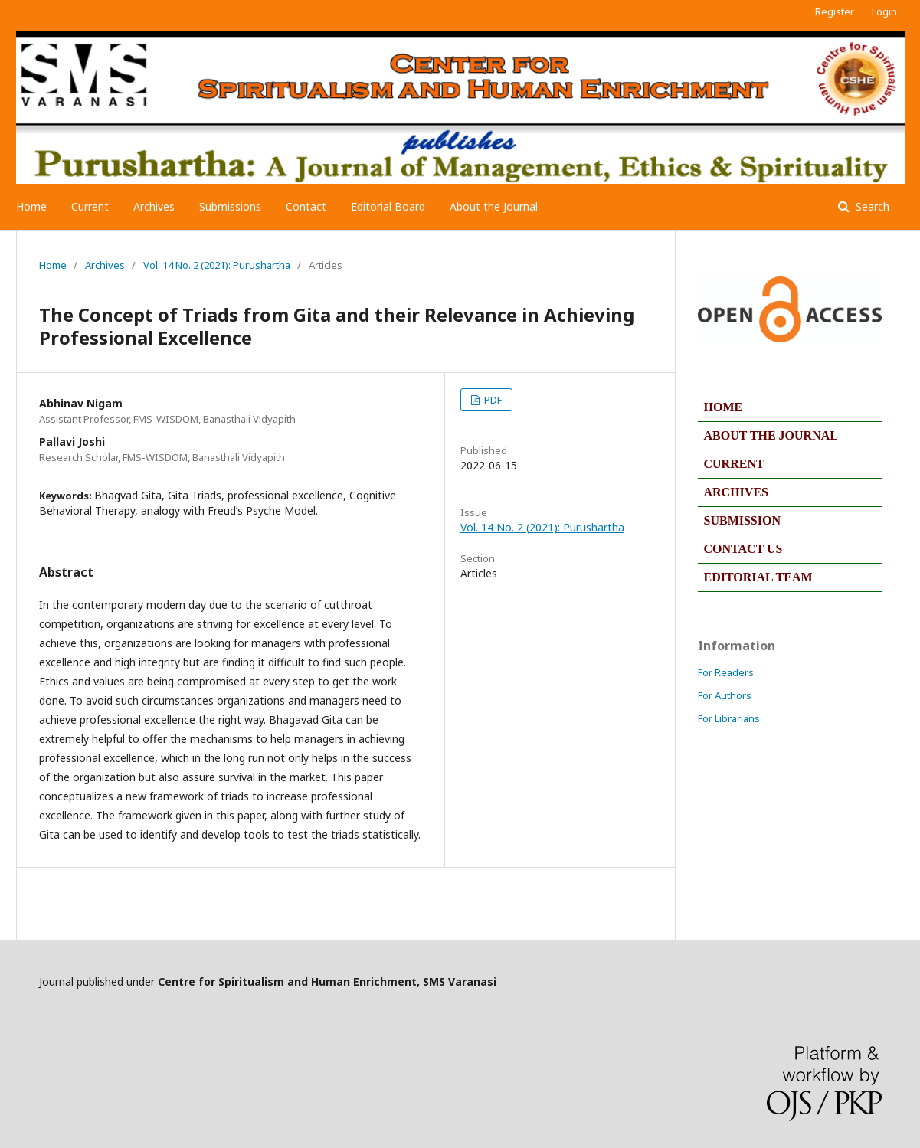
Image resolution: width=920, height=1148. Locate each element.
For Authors (724, 695)
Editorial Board (388, 206)
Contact (306, 206)
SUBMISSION (742, 520)
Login (884, 11)
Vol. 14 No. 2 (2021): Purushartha (216, 265)
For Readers (726, 672)
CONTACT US (743, 548)
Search (871, 206)
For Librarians (729, 718)
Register (834, 11)
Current (90, 206)
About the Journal (494, 206)
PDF (492, 400)
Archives (154, 206)
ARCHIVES (736, 492)
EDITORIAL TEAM (758, 577)
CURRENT (734, 463)
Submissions (230, 206)
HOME (723, 407)
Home (31, 206)
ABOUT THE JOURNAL (771, 435)
